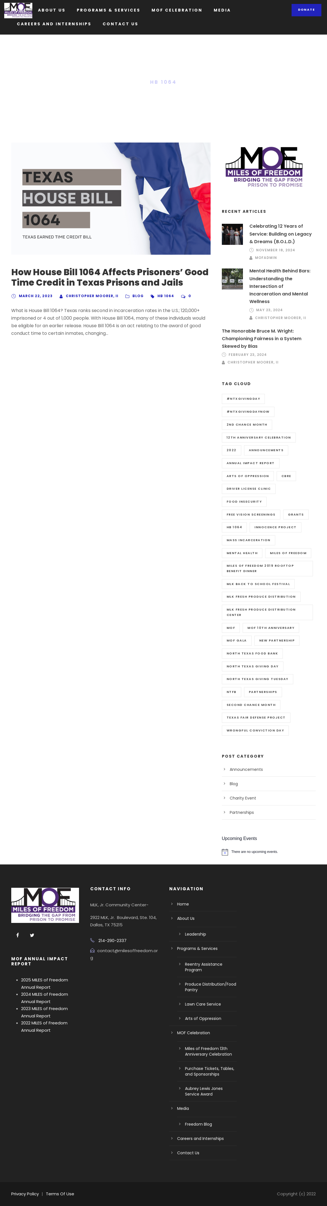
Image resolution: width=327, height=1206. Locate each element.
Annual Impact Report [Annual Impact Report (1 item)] (251, 463)
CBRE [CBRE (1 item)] (286, 476)
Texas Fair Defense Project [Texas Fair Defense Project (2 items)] (256, 717)
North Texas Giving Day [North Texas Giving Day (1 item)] (253, 666)
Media (222, 10)
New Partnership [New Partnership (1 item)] (277, 640)
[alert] (269, 852)
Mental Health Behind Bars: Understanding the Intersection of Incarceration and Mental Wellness (279, 286)
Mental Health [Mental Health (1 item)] (242, 553)
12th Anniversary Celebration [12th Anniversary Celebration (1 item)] (259, 437)
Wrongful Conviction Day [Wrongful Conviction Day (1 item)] (255, 730)
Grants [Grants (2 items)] (296, 514)
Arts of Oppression (203, 1018)
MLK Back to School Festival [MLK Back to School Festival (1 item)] (258, 584)
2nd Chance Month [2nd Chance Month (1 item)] (247, 424)
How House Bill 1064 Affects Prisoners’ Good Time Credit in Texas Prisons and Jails (110, 277)
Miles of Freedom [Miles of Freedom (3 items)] (288, 553)
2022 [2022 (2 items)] (231, 450)
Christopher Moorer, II (92, 295)
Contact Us (120, 24)
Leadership (195, 934)
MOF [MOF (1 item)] (231, 627)
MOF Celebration (177, 10)
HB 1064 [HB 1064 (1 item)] (234, 527)
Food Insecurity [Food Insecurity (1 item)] (244, 501)
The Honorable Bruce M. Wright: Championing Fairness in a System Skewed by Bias (261, 338)
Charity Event (243, 798)
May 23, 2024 (269, 310)
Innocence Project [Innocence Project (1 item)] (275, 527)
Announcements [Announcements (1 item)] (266, 450)
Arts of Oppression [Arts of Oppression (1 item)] (248, 476)
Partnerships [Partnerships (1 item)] (263, 692)
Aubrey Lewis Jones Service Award (204, 1091)
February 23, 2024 (248, 354)
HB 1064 (165, 295)
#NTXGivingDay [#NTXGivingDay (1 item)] (243, 398)
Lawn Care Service (203, 1004)
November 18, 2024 (275, 250)
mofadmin (266, 257)
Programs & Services (108, 10)
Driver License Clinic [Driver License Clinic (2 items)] (249, 488)
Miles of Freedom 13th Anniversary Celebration (208, 1051)
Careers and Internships (54, 24)
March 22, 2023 (36, 295)
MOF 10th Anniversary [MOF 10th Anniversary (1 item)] (270, 627)
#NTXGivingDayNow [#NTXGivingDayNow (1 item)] (248, 411)
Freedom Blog (198, 1124)
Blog (138, 295)
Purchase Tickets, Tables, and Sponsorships (209, 1071)
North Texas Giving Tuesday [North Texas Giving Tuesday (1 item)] (257, 679)
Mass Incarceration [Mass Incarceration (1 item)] (248, 540)
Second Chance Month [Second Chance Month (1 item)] (251, 705)
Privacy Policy (25, 1194)
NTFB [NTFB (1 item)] (231, 692)
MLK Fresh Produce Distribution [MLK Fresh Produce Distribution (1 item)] (261, 596)
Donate (306, 9)
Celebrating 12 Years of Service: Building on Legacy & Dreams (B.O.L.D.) (280, 234)
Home (19, 10)
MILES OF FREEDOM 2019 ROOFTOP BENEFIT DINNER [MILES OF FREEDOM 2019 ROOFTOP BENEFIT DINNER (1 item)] (260, 568)
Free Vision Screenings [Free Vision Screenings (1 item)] (251, 514)
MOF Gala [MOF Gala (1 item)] (237, 640)
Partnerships (242, 812)
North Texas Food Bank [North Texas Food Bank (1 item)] (252, 653)
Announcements (246, 769)
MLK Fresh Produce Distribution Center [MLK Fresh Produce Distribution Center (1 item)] (261, 612)
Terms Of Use (60, 1194)
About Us (52, 10)
